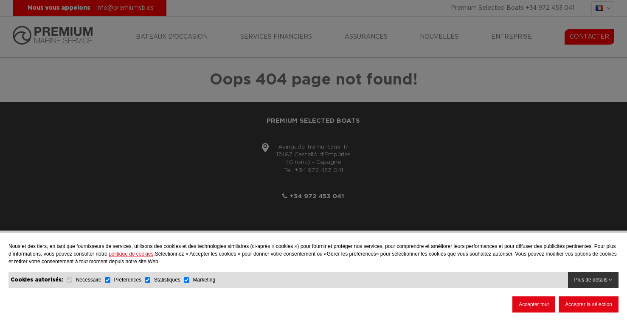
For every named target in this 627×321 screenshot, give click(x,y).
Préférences (128, 280)
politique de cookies (131, 254)
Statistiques (167, 280)
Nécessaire (88, 280)
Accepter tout (534, 304)
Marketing (204, 280)
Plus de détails (593, 280)
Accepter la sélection (588, 304)
